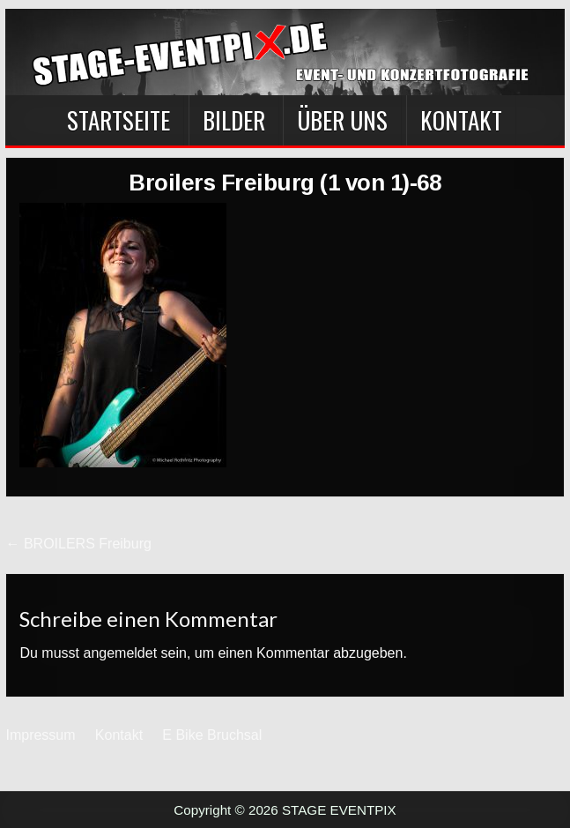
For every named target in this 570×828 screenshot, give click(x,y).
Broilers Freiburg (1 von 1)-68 (284, 182)
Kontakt (461, 120)
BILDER (234, 120)
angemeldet (120, 652)
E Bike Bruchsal (212, 734)
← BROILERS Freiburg (78, 543)
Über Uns (342, 120)
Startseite (118, 120)
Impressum (40, 734)
